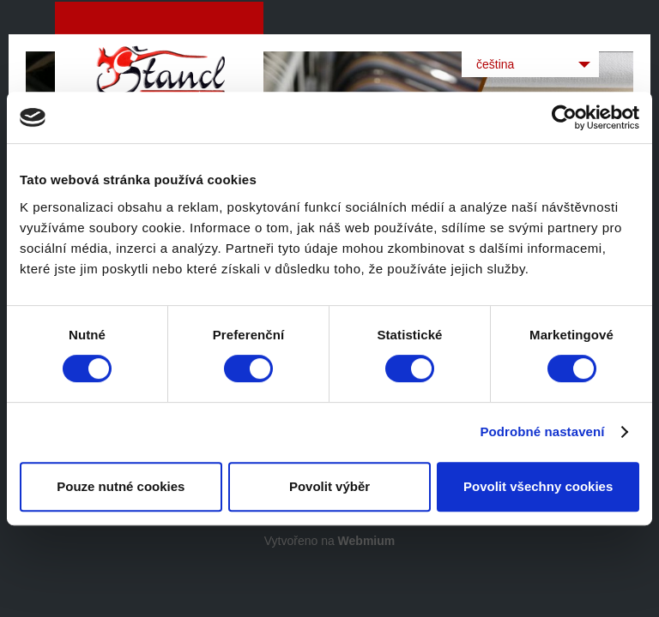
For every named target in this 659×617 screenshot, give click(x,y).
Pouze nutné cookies (120, 486)
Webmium (367, 541)
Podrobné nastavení (542, 431)
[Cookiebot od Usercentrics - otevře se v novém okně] (564, 117)
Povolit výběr (329, 486)
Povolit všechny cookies (538, 486)
